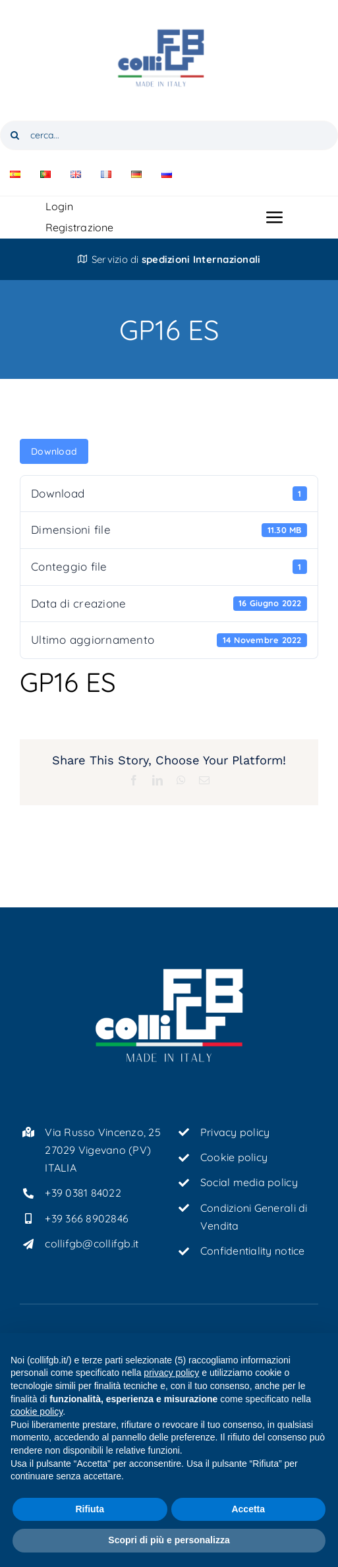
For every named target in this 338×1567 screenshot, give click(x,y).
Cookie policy (234, 1157)
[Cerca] (15, 135)
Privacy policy (235, 1132)
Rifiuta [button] (89, 1509)
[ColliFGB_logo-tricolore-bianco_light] (169, 972)
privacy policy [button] (171, 1372)
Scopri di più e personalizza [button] (168, 1540)
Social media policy (249, 1182)
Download (54, 451)
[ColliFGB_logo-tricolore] (169, 12)
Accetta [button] (248, 1509)
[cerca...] (169, 135)
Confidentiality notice (252, 1250)
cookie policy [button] (37, 1411)
